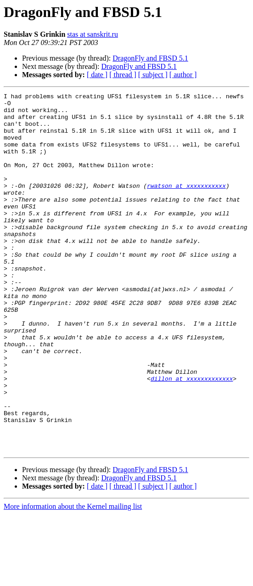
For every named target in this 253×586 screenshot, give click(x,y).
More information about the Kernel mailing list (73, 578)
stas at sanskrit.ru (92, 34)
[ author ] (183, 75)
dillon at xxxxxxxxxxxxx (192, 436)
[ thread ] (122, 75)
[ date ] (97, 75)
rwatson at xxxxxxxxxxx (186, 205)
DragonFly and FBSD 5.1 (150, 58)
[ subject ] (153, 75)
